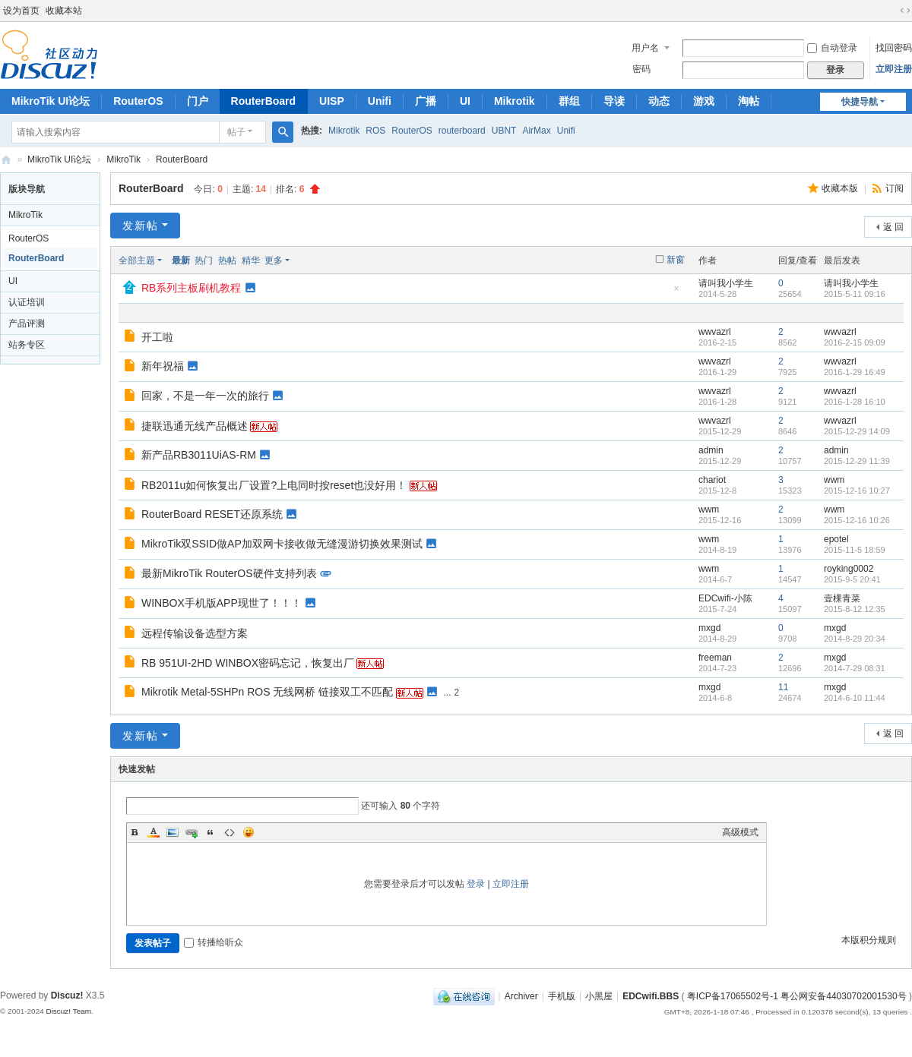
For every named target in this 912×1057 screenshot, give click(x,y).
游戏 (703, 101)
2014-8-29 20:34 (854, 638)
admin (711, 450)
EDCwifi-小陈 (725, 598)
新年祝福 (162, 366)
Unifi (379, 101)
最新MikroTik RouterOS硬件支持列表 (229, 573)
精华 (251, 260)
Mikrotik (514, 101)
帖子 (236, 132)
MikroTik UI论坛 (50, 101)
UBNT (504, 130)
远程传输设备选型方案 (194, 633)
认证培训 (26, 302)
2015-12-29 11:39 (857, 460)
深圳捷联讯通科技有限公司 (6, 160)
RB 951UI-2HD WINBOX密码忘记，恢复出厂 (247, 663)
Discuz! (67, 995)
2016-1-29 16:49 (854, 372)
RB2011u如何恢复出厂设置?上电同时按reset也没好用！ (274, 485)
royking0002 (848, 568)
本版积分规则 (868, 940)
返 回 (893, 227)
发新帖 (140, 225)
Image (172, 832)
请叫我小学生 (725, 283)
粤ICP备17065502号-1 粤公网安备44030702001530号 (797, 996)
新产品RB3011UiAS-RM (198, 455)
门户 (197, 101)
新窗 (676, 259)
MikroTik (123, 159)
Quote (210, 832)
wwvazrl (714, 332)
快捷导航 (859, 101)
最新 (181, 260)
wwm (834, 480)
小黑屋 (599, 996)
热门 (204, 260)
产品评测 (26, 323)
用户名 (645, 48)
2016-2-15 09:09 (854, 342)
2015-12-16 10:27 (857, 490)
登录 (476, 884)
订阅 (894, 188)
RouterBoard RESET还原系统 (212, 514)
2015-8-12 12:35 (854, 609)
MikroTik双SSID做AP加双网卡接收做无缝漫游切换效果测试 (282, 544)
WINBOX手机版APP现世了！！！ (221, 603)
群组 (569, 101)
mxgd (709, 628)
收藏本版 (841, 188)
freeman (715, 657)
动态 (659, 101)
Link (191, 832)
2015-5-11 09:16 (854, 293)
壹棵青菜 (842, 598)
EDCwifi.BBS (650, 996)
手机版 (561, 996)
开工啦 (157, 337)
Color (153, 832)
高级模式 (740, 832)
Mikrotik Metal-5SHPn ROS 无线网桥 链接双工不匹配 (267, 692)
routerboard (462, 130)
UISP (331, 101)
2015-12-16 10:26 (857, 520)
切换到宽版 (905, 10)
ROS (375, 130)
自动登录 (832, 48)
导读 (614, 101)
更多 (273, 260)
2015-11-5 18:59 (854, 549)
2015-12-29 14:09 (857, 431)
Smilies (248, 832)
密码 (641, 69)
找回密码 (894, 48)
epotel (836, 539)
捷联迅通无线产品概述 (194, 426)
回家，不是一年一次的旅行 (205, 396)
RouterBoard (263, 101)
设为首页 (21, 10)
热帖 (227, 260)
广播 (425, 101)
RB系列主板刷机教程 (191, 288)
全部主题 (137, 260)
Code (229, 832)
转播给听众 (213, 942)
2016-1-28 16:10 (854, 401)
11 (783, 687)
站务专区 (26, 344)
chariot (712, 480)
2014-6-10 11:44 (854, 697)
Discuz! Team (68, 1011)
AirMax (536, 130)
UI (465, 101)
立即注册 (894, 69)
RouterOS (138, 101)
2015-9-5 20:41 (852, 579)
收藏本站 (64, 10)
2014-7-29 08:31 (854, 668)
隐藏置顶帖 (676, 292)
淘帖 (748, 101)
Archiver (521, 996)
